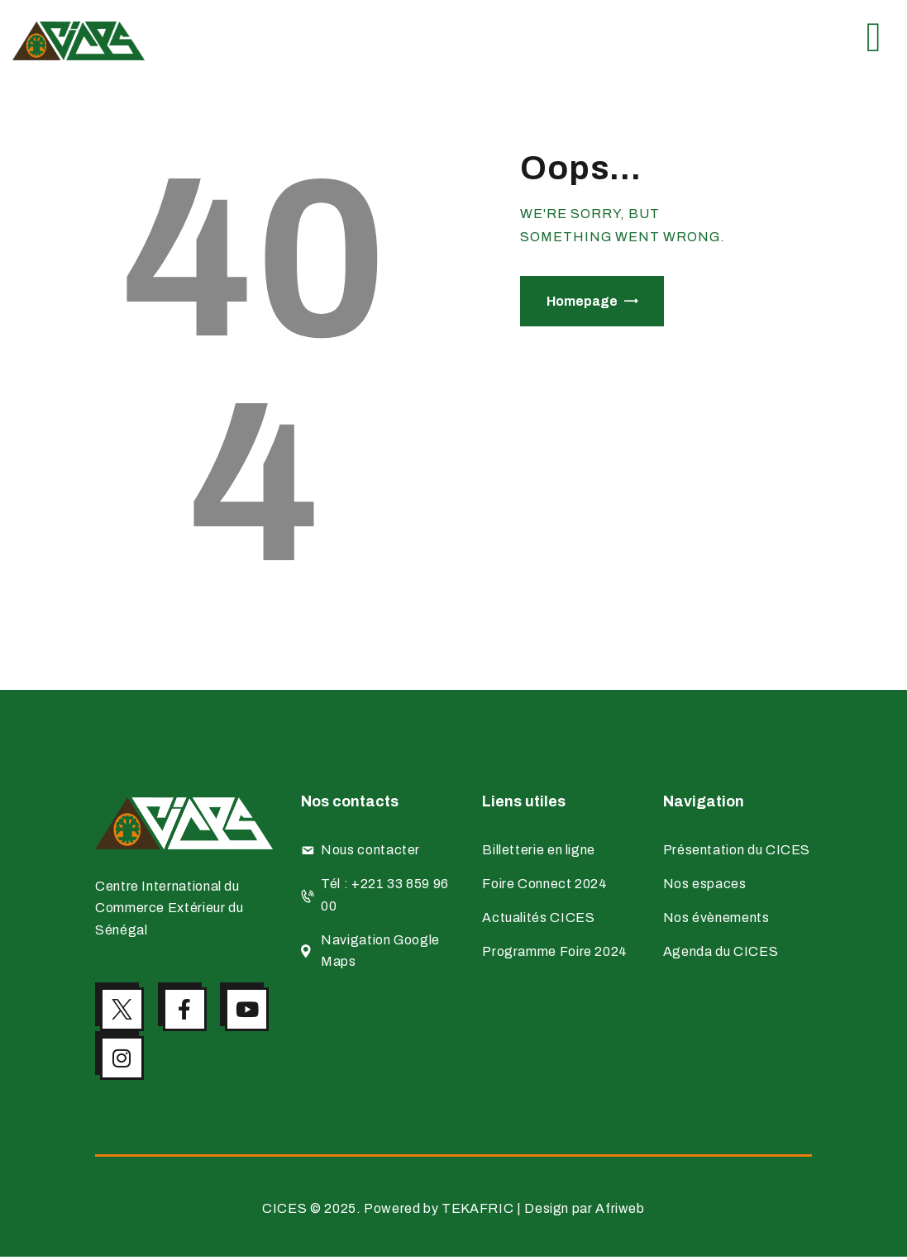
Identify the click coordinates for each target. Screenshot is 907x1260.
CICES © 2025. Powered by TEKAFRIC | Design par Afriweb (453, 1212)
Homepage (582, 301)
